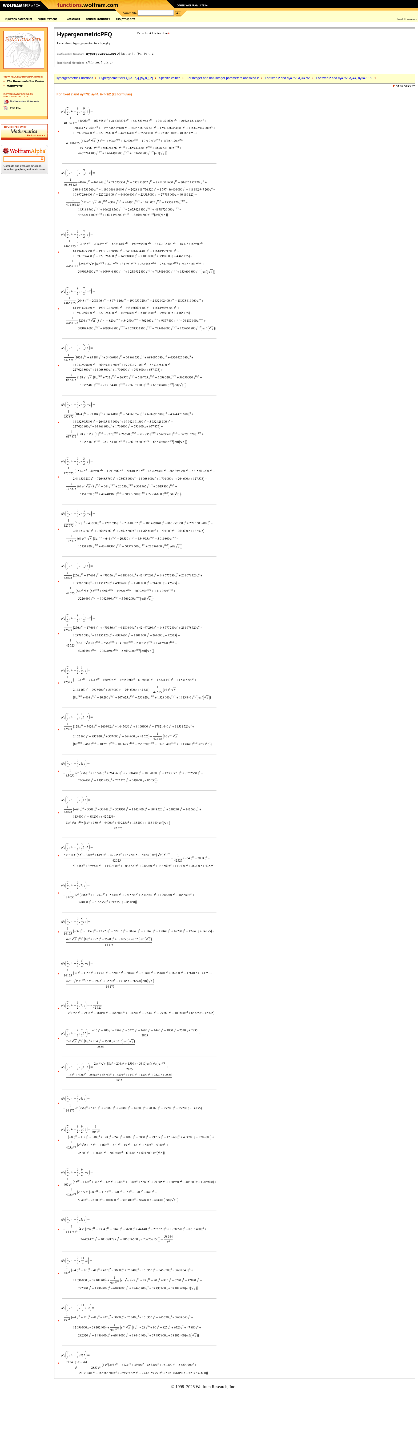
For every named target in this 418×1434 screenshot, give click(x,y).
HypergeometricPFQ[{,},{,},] (126, 78)
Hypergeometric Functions (74, 78)
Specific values (169, 78)
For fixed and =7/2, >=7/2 (287, 78)
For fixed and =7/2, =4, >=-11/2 (344, 78)
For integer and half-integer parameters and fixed (223, 78)
